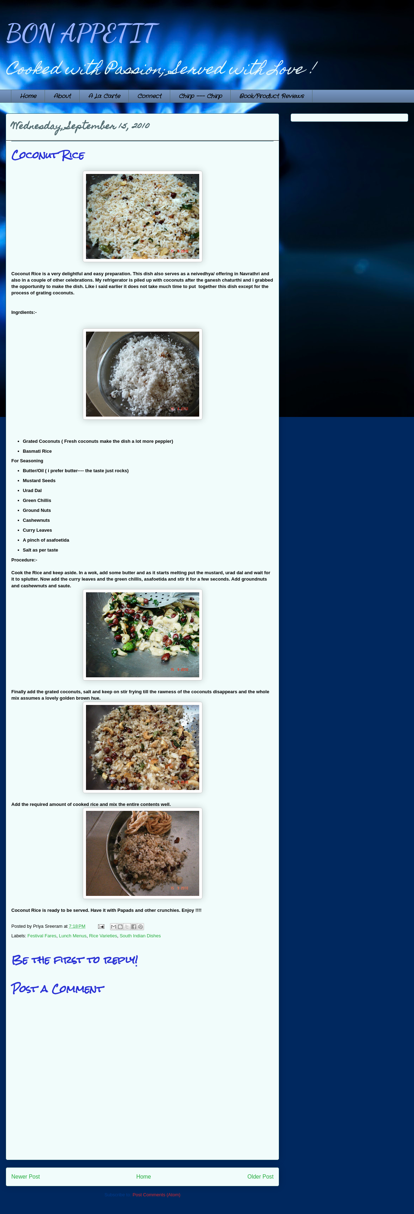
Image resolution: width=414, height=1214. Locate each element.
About (62, 96)
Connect (149, 96)
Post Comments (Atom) (156, 1194)
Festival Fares (42, 935)
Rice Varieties (103, 935)
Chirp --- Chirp (200, 96)
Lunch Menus (72, 935)
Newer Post (25, 1177)
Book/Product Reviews (271, 96)
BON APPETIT (81, 33)
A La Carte (104, 96)
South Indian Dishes (140, 935)
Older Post (260, 1177)
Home (28, 96)
